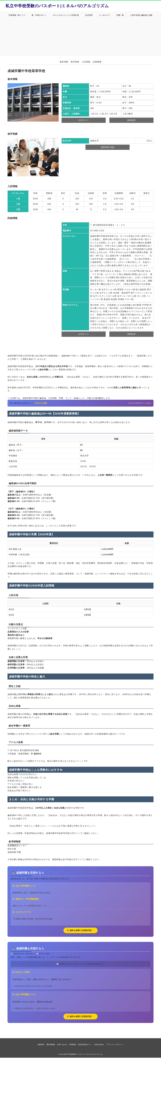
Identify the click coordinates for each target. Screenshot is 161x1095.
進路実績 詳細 (107, 147)
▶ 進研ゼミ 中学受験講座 (26, 899)
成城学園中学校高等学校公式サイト (63, 833)
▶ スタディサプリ (22, 912)
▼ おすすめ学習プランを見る (139, 403)
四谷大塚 (12, 849)
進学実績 (75, 62)
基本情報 (64, 62)
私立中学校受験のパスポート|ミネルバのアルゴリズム (57, 6)
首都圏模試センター (17, 845)
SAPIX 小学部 (41, 403)
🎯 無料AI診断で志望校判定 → (81, 930)
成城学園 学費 (14, 852)
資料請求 (131, 120)
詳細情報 (97, 62)
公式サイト (83, 120)
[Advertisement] (80, 38)
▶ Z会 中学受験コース (24, 886)
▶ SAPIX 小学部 (21, 972)
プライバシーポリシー (114, 1044)
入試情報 (86, 62)
